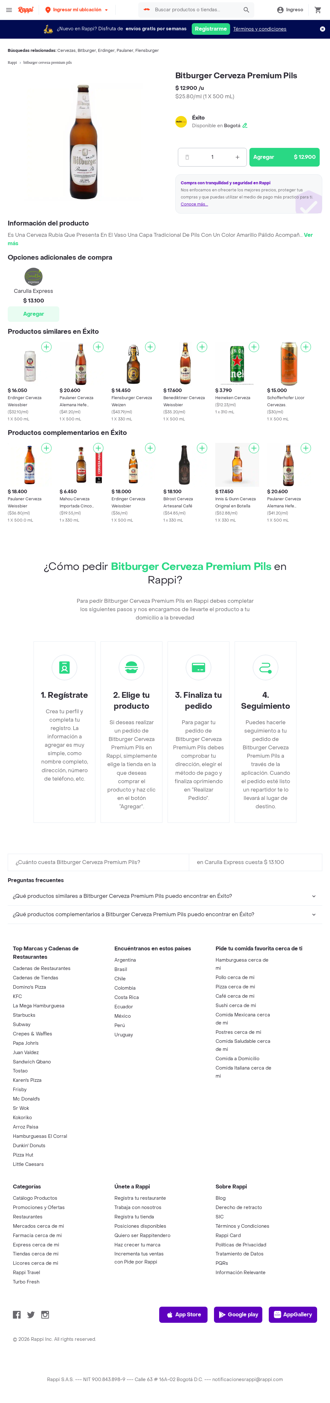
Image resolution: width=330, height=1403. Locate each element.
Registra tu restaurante (140, 1198)
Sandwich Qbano (32, 1062)
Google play (238, 1315)
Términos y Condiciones (242, 1226)
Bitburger (87, 50)
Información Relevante (241, 1273)
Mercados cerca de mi (38, 1226)
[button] (77, 10)
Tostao (20, 1071)
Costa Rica (126, 998)
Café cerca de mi (235, 996)
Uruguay (123, 1035)
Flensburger (147, 50)
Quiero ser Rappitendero (142, 1236)
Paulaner (125, 50)
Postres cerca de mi (238, 1032)
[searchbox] (194, 10)
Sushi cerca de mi (236, 1006)
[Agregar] (46, 347)
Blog (221, 1198)
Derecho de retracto (239, 1208)
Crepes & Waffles (32, 1034)
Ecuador (123, 1007)
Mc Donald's (26, 1099)
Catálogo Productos (35, 1198)
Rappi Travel (26, 1273)
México (122, 1016)
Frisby (19, 1090)
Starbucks (24, 1015)
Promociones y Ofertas (39, 1208)
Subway (21, 1025)
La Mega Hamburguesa (38, 1006)
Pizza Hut (23, 1155)
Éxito (198, 117)
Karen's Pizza (27, 1080)
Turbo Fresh (26, 1282)
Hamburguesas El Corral (40, 1136)
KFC (17, 997)
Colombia (125, 988)
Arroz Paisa (25, 1127)
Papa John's (26, 1043)
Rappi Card (228, 1236)
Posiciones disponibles (140, 1226)
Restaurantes (28, 1217)
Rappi (12, 62)
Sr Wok (21, 1108)
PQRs (222, 1263)
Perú (119, 1026)
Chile (120, 979)
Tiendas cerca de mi (36, 1254)
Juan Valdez (26, 1053)
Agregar (33, 314)
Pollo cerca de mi (235, 978)
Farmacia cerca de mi (37, 1236)
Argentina (125, 960)
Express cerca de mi (36, 1245)
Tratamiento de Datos (240, 1254)
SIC (220, 1217)
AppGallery (293, 1315)
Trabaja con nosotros (137, 1208)
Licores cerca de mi (35, 1263)
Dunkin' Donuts (29, 1146)
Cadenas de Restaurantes (42, 969)
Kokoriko (22, 1118)
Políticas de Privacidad (241, 1245)
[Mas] (237, 157)
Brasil (120, 969)
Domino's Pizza (29, 987)
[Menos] (187, 157)
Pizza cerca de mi (235, 987)
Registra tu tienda (134, 1217)
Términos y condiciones (259, 29)
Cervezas (66, 50)
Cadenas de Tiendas (35, 978)
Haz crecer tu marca (137, 1245)
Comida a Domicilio (237, 1059)
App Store (183, 1315)
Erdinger (106, 50)
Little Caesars (28, 1164)
